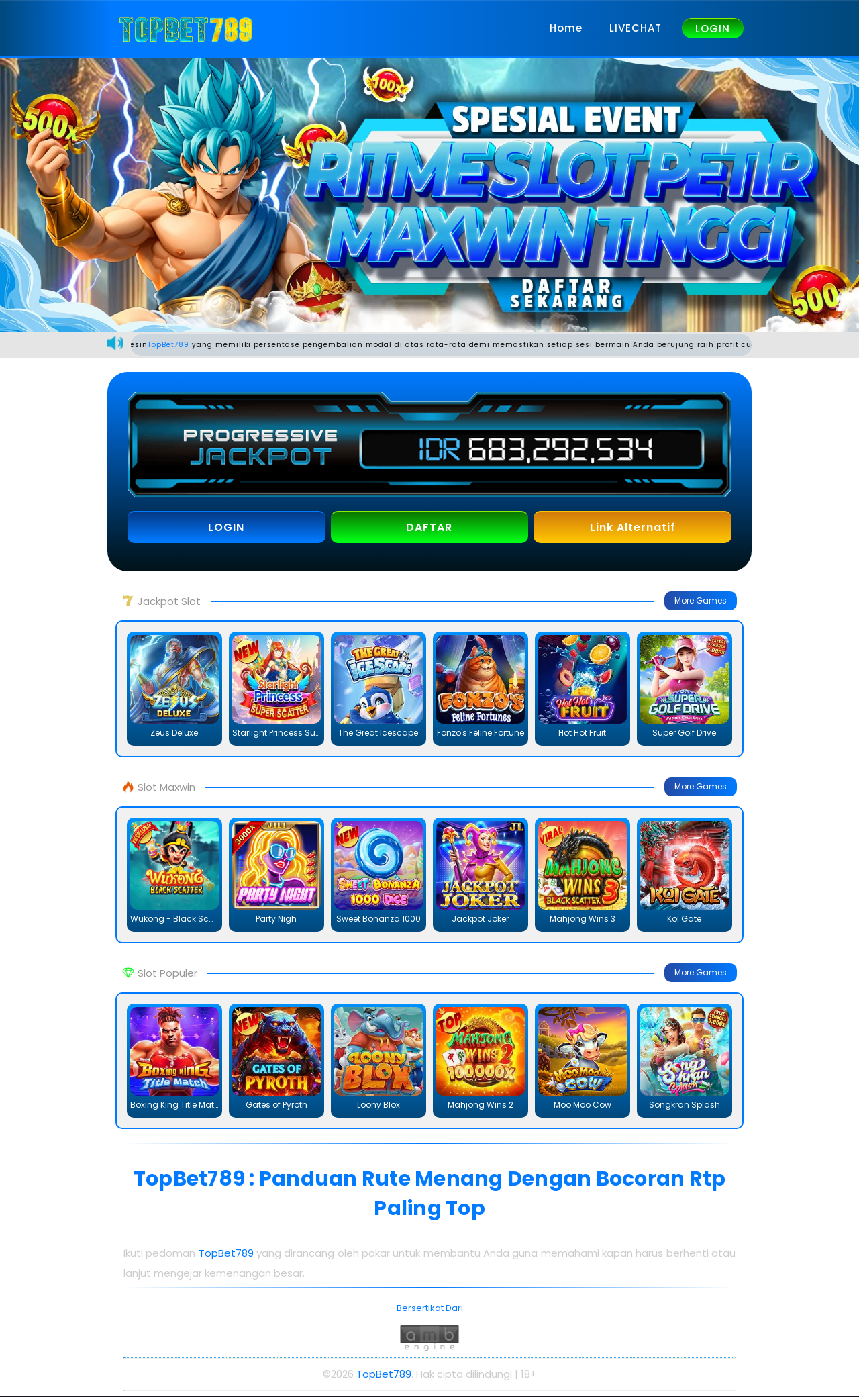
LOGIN (712, 28)
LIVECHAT (635, 28)
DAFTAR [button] (429, 528)
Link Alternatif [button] (633, 528)
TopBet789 (185, 345)
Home (566, 28)
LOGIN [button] (226, 528)
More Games (700, 601)
